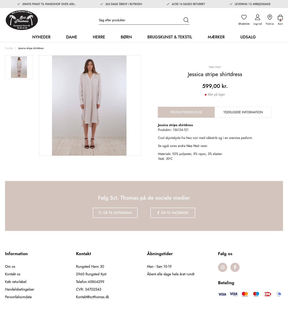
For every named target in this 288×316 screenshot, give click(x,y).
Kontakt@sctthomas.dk (92, 297)
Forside (9, 48)
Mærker (216, 37)
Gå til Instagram (115, 212)
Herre (99, 37)
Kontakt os (12, 274)
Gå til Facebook (172, 212)
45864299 (96, 281)
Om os (10, 266)
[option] (19, 67)
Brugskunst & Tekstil (169, 37)
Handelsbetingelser (19, 289)
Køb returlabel (15, 281)
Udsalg (248, 37)
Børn (126, 37)
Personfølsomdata (18, 297)
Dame (71, 37)
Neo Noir (192, 146)
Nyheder (41, 37)
